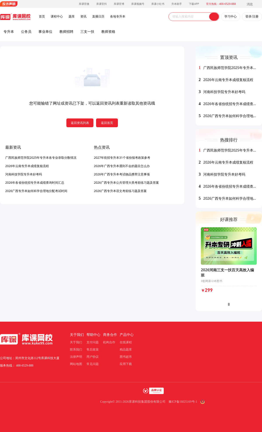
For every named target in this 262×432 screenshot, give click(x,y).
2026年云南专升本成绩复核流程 (27, 166)
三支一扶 (87, 31)
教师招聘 (66, 31)
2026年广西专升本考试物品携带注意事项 (122, 174)
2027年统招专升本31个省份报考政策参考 (122, 157)
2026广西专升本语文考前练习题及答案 (120, 191)
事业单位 (45, 31)
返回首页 (107, 123)
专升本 (8, 31)
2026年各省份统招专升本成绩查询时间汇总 (34, 182)
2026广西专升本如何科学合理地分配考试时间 (36, 191)
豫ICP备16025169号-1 (183, 401)
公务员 (26, 31)
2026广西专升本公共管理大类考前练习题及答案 (126, 182)
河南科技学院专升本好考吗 (23, 174)
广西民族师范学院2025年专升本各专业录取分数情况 (40, 157)
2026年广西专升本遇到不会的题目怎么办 (122, 166)
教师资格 (108, 31)
